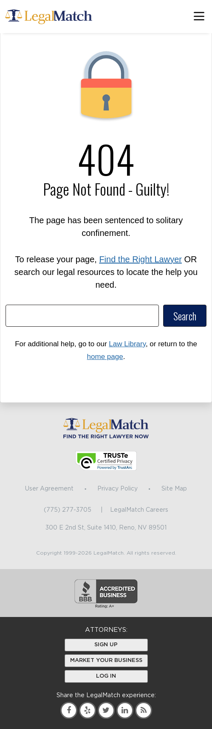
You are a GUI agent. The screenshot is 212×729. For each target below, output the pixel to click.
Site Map (174, 489)
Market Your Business (106, 660)
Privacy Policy (117, 489)
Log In (106, 676)
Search (184, 315)
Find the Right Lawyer (140, 259)
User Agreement (49, 489)
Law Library (127, 344)
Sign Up (106, 645)
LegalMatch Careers (139, 510)
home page (105, 357)
